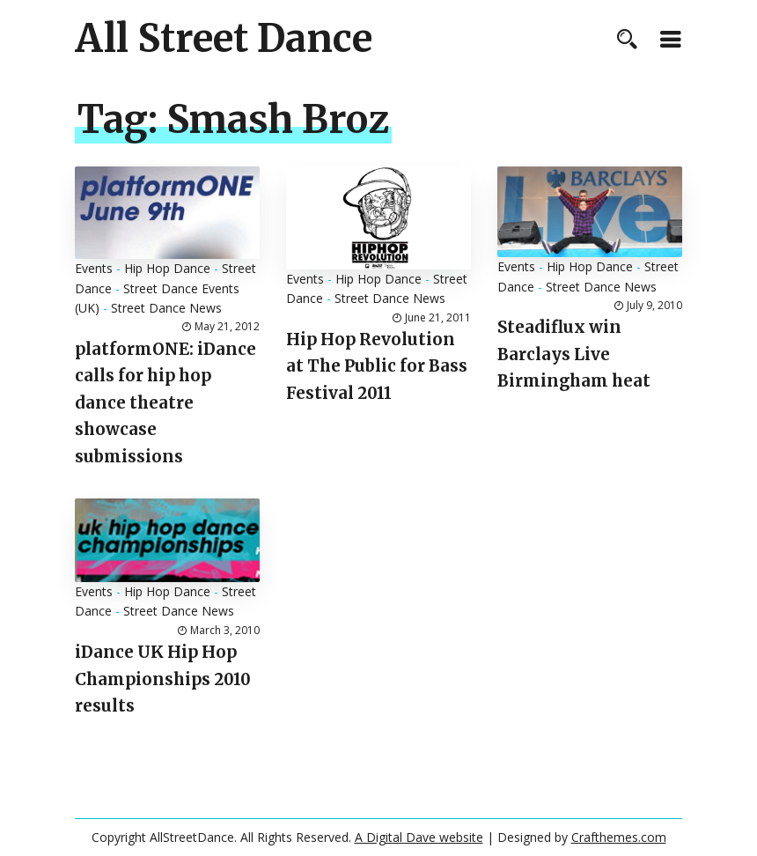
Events (94, 268)
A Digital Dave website (419, 837)
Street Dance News (166, 307)
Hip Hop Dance (167, 268)
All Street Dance (223, 39)
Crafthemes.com (618, 837)
